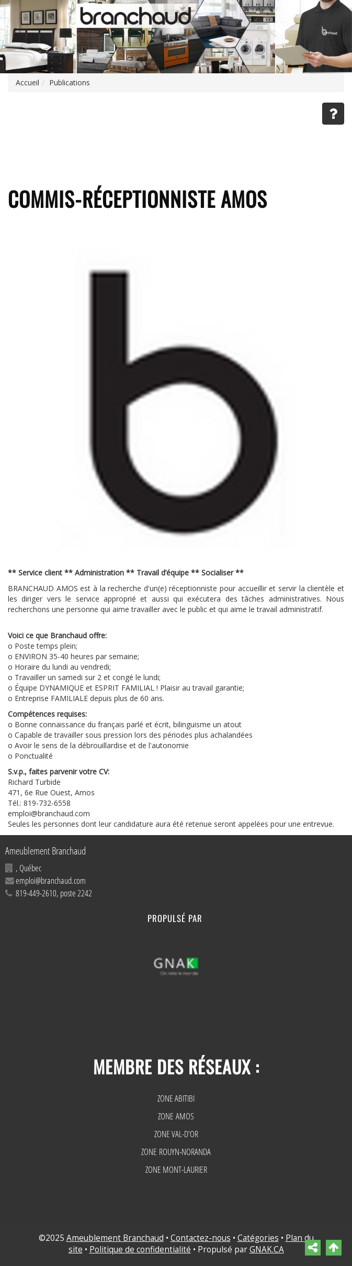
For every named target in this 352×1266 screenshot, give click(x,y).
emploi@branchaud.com (51, 880)
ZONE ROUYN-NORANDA (176, 1152)
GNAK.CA (266, 1249)
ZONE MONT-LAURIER (176, 1169)
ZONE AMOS (176, 1116)
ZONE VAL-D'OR (176, 1134)
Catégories (258, 1237)
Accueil (27, 82)
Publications (69, 82)
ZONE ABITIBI (176, 1098)
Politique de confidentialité (140, 1249)
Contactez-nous (201, 1237)
